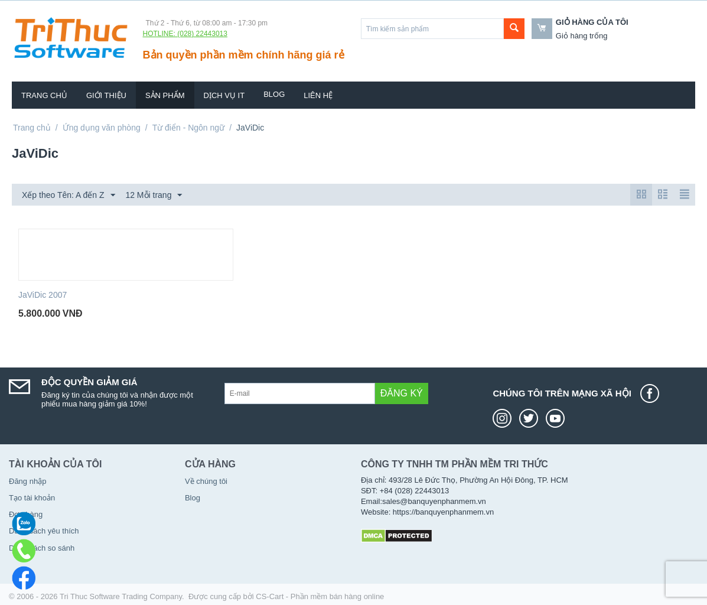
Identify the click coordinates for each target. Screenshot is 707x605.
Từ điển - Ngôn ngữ (188, 127)
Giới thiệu (106, 95)
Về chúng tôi (206, 481)
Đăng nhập (27, 481)
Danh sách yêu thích (44, 530)
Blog (274, 94)
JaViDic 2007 (42, 295)
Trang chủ (44, 95)
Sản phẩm (165, 95)
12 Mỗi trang (153, 195)
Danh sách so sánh (41, 548)
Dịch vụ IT (224, 95)
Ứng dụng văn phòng (102, 127)
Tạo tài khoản (32, 497)
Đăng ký (401, 393)
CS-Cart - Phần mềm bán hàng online (320, 596)
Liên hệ (318, 95)
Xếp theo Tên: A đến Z (68, 195)
